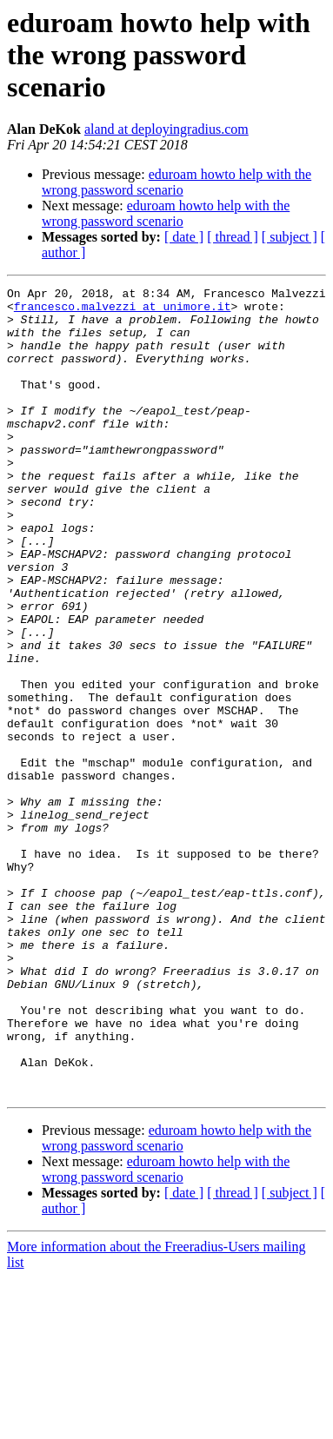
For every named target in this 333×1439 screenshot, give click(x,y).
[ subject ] (289, 236)
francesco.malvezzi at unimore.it (122, 311)
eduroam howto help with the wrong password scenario (176, 182)
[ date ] (183, 236)
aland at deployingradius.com (166, 129)
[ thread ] (232, 236)
